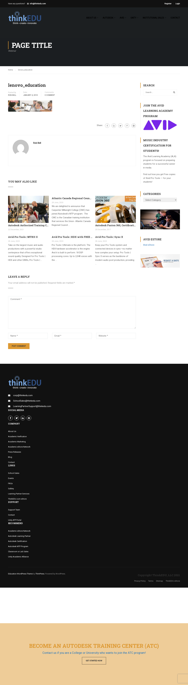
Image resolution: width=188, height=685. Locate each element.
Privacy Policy (140, 581)
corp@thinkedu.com (23, 395)
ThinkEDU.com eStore (17, 499)
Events (11, 478)
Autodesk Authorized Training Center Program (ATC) (28, 225)
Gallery (11, 488)
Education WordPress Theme (20, 574)
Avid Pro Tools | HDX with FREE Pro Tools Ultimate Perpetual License (72, 236)
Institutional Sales (153, 18)
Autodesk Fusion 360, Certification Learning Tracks (115, 225)
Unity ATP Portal (14, 520)
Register (167, 4)
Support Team (14, 510)
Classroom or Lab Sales (18, 551)
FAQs (10, 483)
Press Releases (14, 452)
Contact (175, 18)
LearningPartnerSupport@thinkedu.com (32, 406)
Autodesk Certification (17, 541)
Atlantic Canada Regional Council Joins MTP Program (72, 198)
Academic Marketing (17, 442)
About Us (12, 431)
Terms (150, 581)
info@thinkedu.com (38, 4)
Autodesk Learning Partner (19, 536)
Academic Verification (17, 436)
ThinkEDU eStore (173, 581)
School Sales (13, 473)
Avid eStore (148, 245)
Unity (133, 18)
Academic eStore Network (19, 447)
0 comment (50, 95)
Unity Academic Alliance (18, 557)
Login (178, 4)
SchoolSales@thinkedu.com (26, 400)
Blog (10, 457)
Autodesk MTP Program (18, 546)
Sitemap (159, 581)
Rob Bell (12, 95)
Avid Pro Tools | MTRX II (23, 236)
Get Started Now (94, 661)
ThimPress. (40, 574)
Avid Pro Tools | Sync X (109, 236)
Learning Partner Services (18, 494)
